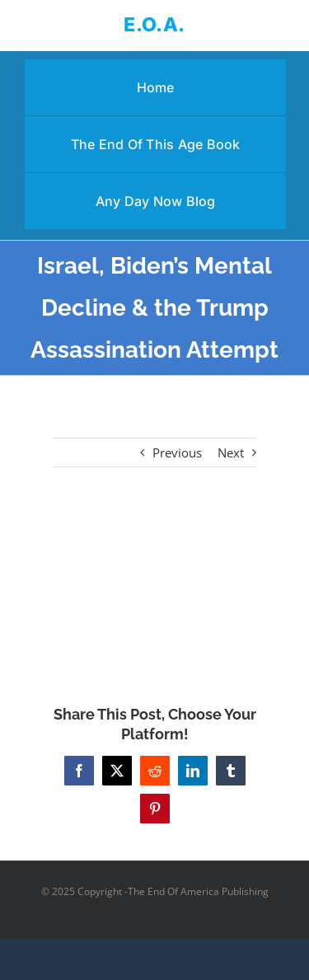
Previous (177, 452)
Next (231, 452)
